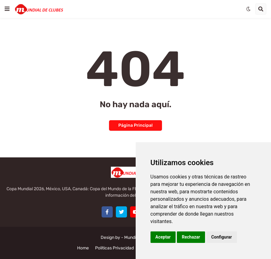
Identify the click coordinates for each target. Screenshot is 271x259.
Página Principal (135, 125)
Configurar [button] (221, 237)
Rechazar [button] (191, 237)
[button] (7, 9)
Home (83, 248)
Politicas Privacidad (114, 248)
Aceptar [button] (163, 237)
